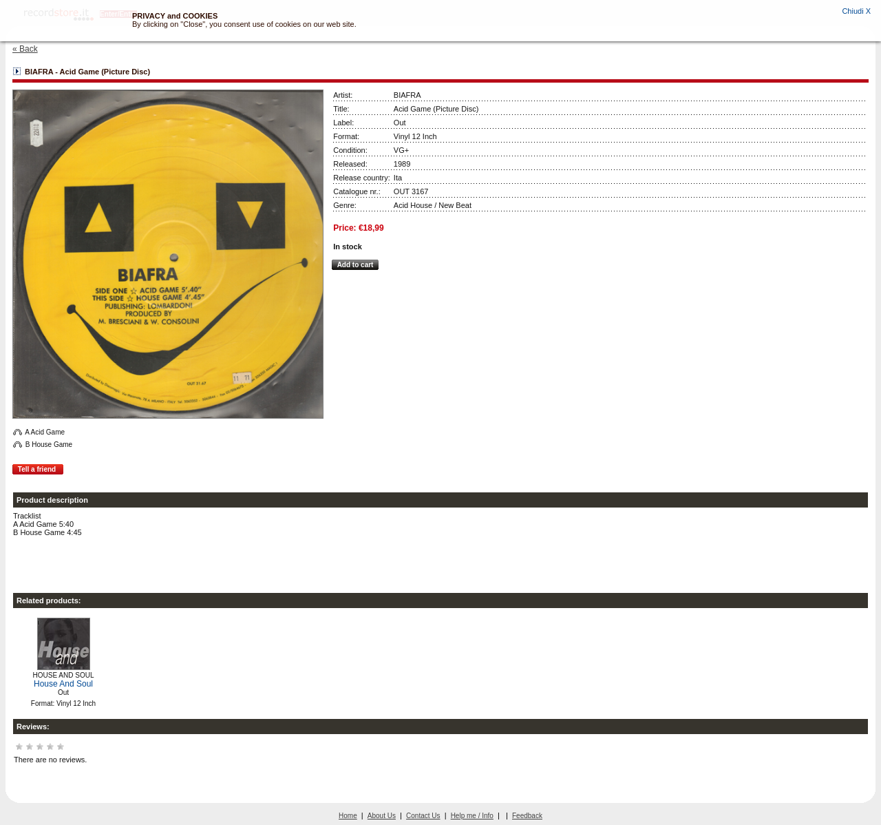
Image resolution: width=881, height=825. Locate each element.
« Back (25, 49)
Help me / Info (472, 815)
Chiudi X (856, 11)
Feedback (527, 815)
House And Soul (63, 684)
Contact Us (423, 815)
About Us (382, 815)
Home (348, 815)
